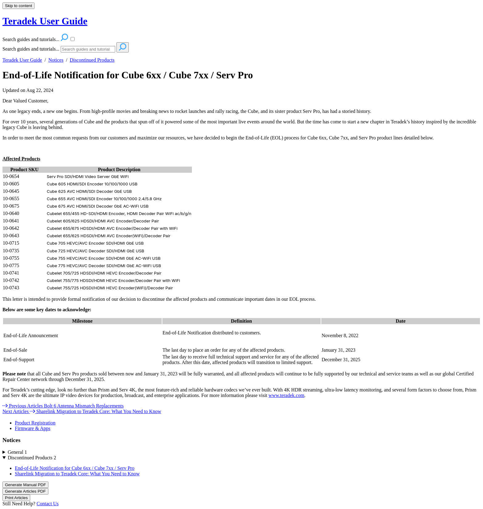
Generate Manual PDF (25, 484)
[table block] (241, 229)
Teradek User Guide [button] (44, 21)
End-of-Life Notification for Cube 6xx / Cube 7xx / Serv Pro (127, 75)
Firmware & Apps (33, 428)
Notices (55, 60)
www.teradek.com (286, 395)
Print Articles (16, 497)
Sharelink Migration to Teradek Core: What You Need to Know (77, 473)
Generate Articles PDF (25, 491)
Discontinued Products (92, 60)
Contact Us (48, 503)
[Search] (88, 49)
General (17, 452)
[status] (241, 376)
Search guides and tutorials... (30, 49)
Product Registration (35, 422)
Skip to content (18, 5)
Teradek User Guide (22, 60)
